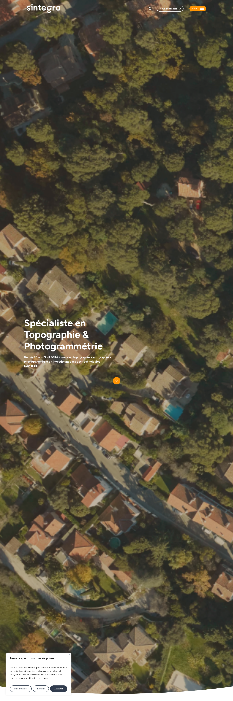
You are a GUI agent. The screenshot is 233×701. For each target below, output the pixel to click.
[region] (38, 674)
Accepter (58, 688)
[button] (197, 8)
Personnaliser (20, 688)
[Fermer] (69, 654)
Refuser (41, 688)
